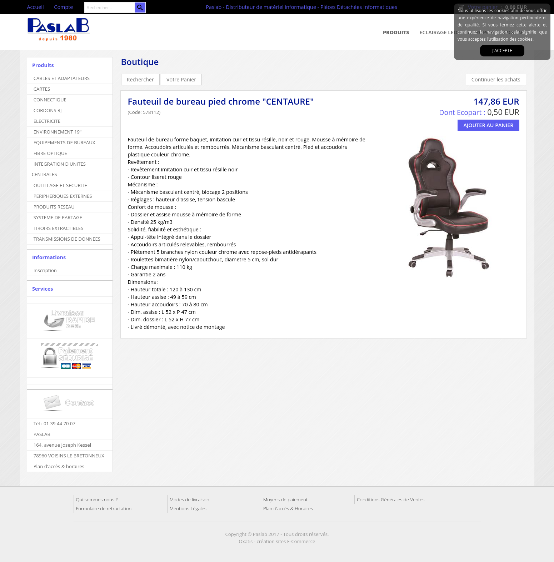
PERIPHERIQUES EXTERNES (63, 196)
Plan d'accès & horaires (59, 466)
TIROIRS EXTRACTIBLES (59, 228)
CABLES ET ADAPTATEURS (62, 78)
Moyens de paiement (285, 499)
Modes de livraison (189, 499)
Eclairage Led (438, 32)
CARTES (42, 89)
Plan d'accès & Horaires (288, 508)
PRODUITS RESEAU (54, 207)
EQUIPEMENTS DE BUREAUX (64, 142)
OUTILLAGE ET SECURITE (60, 185)
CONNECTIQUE (50, 99)
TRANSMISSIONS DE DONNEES (67, 239)
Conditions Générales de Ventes (391, 499)
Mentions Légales (188, 508)
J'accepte (502, 50)
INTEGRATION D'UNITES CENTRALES (59, 169)
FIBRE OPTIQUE (50, 153)
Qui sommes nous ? (97, 499)
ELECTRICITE (47, 121)
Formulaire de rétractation (104, 508)
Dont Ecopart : (462, 112)
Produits (396, 32)
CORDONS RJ (48, 110)
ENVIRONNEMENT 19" (58, 132)
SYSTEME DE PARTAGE (58, 217)
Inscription (45, 270)
